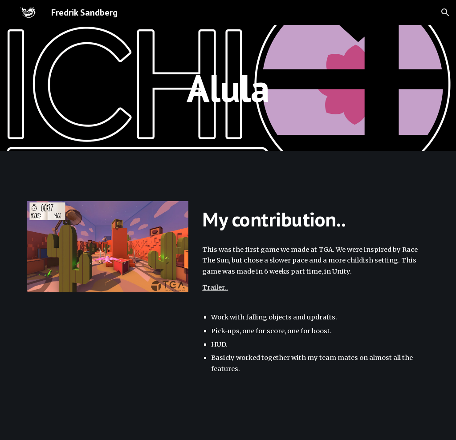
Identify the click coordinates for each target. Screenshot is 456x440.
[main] (227, 87)
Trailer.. (215, 287)
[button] (445, 12)
